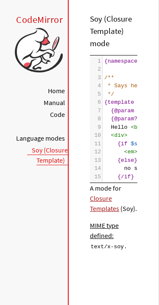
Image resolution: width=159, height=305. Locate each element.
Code (57, 114)
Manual (54, 102)
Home (56, 90)
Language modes (40, 138)
